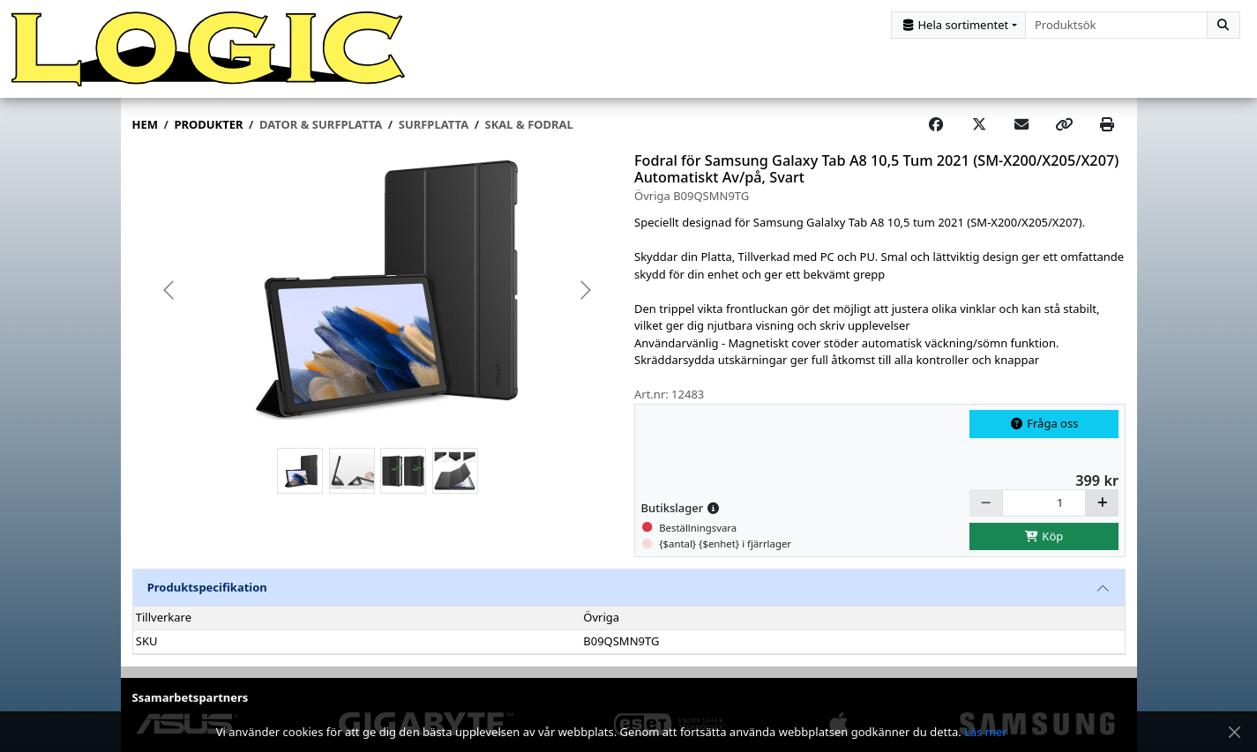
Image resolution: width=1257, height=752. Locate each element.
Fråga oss (1044, 423)
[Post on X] (979, 125)
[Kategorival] (958, 25)
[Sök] (1223, 25)
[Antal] (1044, 503)
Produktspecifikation (207, 587)
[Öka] (1102, 503)
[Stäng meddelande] (1234, 732)
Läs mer (985, 732)
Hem (145, 124)
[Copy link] (1063, 125)
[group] (378, 290)
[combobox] (1116, 25)
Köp (1044, 536)
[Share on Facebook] (935, 125)
